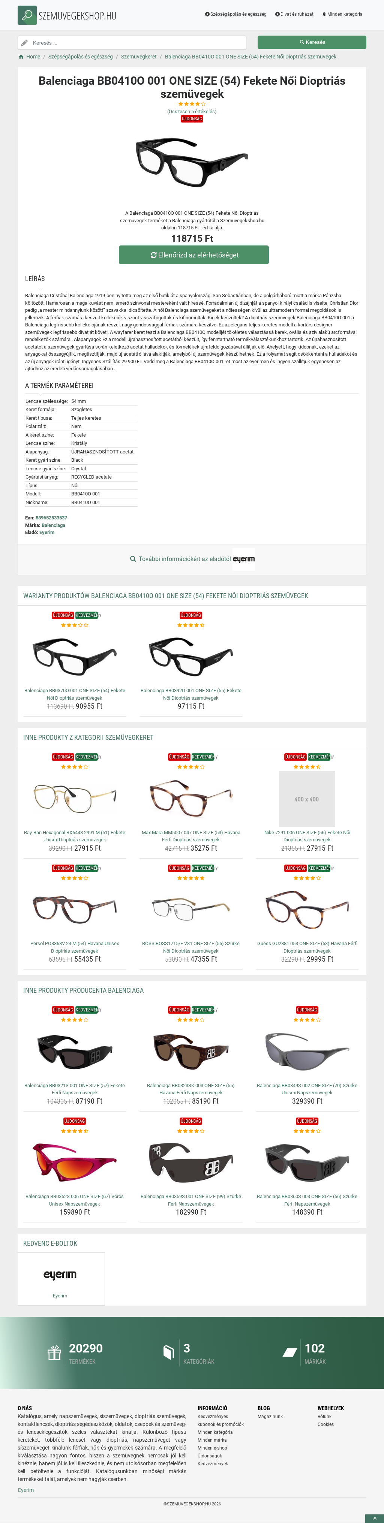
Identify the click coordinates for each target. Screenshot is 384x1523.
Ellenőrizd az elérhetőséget (194, 255)
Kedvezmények (213, 1463)
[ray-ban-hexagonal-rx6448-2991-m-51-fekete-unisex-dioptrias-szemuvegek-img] (75, 799)
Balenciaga (53, 525)
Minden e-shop (212, 1448)
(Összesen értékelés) (192, 111)
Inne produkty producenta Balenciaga (83, 990)
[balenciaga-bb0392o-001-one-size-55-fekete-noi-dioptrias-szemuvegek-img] (191, 657)
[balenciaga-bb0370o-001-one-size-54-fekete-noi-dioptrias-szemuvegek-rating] (75, 625)
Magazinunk (270, 1416)
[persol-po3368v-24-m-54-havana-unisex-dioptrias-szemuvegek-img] (75, 910)
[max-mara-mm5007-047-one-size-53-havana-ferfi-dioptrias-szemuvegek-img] (191, 799)
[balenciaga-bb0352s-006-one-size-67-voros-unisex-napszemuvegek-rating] (75, 1131)
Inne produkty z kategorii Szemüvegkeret (88, 737)
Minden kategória (342, 14)
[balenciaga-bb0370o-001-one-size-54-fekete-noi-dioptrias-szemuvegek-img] (75, 657)
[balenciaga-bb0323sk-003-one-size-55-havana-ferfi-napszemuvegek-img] (191, 1052)
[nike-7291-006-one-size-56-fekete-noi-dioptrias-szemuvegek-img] (307, 799)
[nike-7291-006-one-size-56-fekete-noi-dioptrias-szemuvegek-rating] (307, 767)
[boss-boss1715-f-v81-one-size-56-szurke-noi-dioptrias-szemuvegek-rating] (191, 878)
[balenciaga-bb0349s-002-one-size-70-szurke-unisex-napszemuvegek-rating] (307, 1020)
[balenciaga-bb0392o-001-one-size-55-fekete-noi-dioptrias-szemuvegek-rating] (191, 625)
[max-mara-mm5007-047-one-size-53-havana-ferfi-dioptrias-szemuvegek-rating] (191, 767)
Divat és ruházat (294, 14)
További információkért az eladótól (192, 559)
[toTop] (374, 1518)
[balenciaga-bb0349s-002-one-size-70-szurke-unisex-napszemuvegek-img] (307, 1052)
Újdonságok (210, 1456)
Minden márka (212, 1440)
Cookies (326, 1424)
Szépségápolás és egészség (235, 14)
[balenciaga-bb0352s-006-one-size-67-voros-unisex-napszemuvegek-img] (75, 1163)
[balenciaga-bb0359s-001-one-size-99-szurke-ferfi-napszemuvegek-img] (191, 1163)
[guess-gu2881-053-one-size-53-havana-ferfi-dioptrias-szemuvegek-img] (307, 910)
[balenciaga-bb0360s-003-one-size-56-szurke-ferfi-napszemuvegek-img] (307, 1163)
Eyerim (46, 532)
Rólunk (325, 1416)
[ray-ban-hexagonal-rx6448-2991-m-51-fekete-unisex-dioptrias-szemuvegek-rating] (75, 767)
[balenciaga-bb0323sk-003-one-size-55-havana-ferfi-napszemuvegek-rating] (191, 1020)
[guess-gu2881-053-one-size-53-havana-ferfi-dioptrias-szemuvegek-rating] (307, 878)
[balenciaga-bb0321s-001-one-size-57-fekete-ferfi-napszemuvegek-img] (75, 1052)
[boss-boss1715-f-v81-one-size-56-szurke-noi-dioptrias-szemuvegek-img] (191, 910)
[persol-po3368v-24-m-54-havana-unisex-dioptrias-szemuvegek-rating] (75, 878)
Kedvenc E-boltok (50, 1243)
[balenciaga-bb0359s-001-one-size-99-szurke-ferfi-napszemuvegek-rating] (191, 1131)
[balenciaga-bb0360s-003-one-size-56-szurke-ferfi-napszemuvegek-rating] (307, 1131)
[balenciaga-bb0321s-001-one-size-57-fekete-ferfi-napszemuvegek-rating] (75, 1020)
